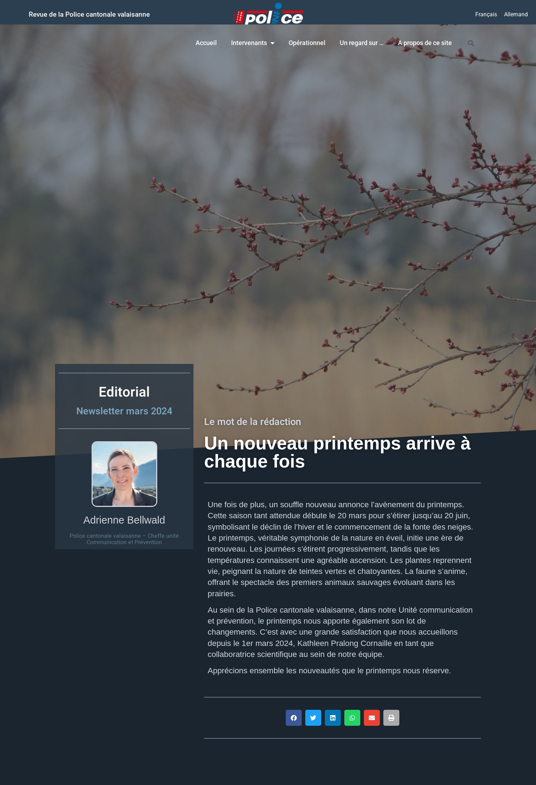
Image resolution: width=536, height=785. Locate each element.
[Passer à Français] (486, 15)
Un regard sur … (362, 42)
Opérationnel (307, 42)
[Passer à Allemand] (516, 15)
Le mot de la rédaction (252, 422)
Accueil (206, 42)
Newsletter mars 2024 (124, 411)
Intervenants (252, 43)
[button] (294, 718)
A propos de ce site (425, 42)
